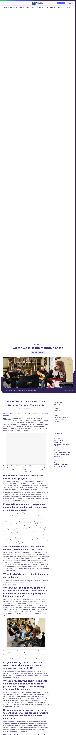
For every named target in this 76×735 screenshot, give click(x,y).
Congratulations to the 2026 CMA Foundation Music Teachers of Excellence (61, 465)
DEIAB (46, 7)
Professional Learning (37, 7)
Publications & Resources (10, 7)
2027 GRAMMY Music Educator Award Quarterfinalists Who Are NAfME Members (62, 443)
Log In (70, 3)
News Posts (12, 390)
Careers (23, 3)
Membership (11, 3)
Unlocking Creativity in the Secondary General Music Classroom (62, 454)
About (4, 3)
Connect (53, 3)
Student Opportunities (64, 7)
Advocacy (53, 7)
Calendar (17, 3)
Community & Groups (24, 7)
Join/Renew (61, 3)
